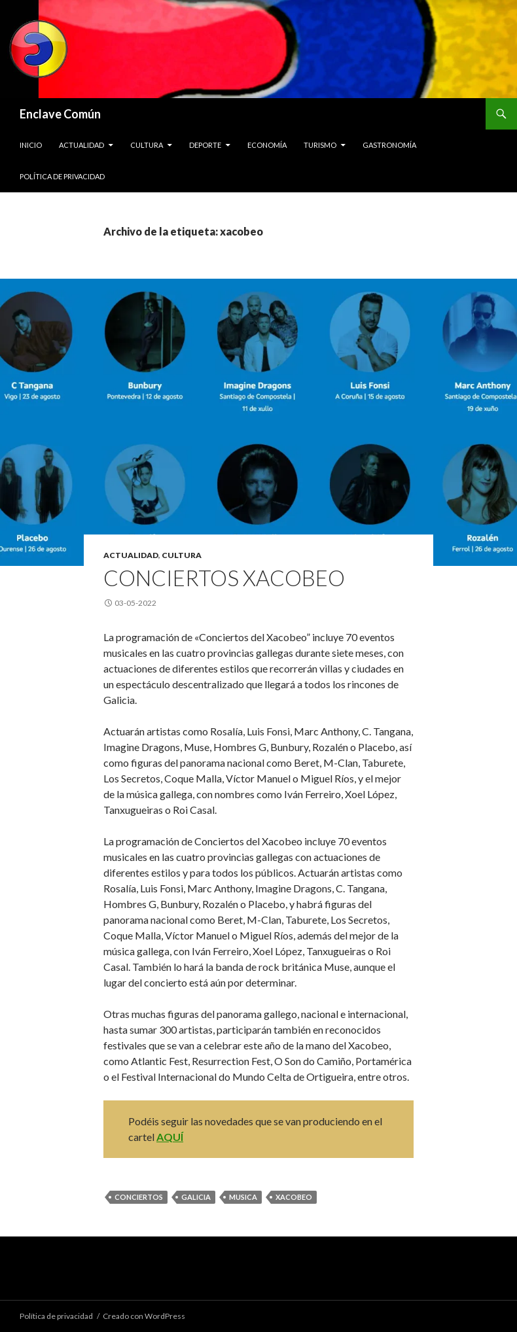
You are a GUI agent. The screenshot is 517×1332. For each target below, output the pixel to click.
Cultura (146, 145)
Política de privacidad (62, 176)
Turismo (320, 145)
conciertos (139, 1197)
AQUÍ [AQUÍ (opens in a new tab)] (169, 1136)
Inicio (31, 145)
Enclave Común (60, 114)
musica (243, 1197)
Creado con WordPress (144, 1316)
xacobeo (294, 1197)
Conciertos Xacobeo (224, 578)
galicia (196, 1197)
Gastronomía (389, 145)
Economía (267, 145)
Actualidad (81, 145)
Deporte (205, 145)
